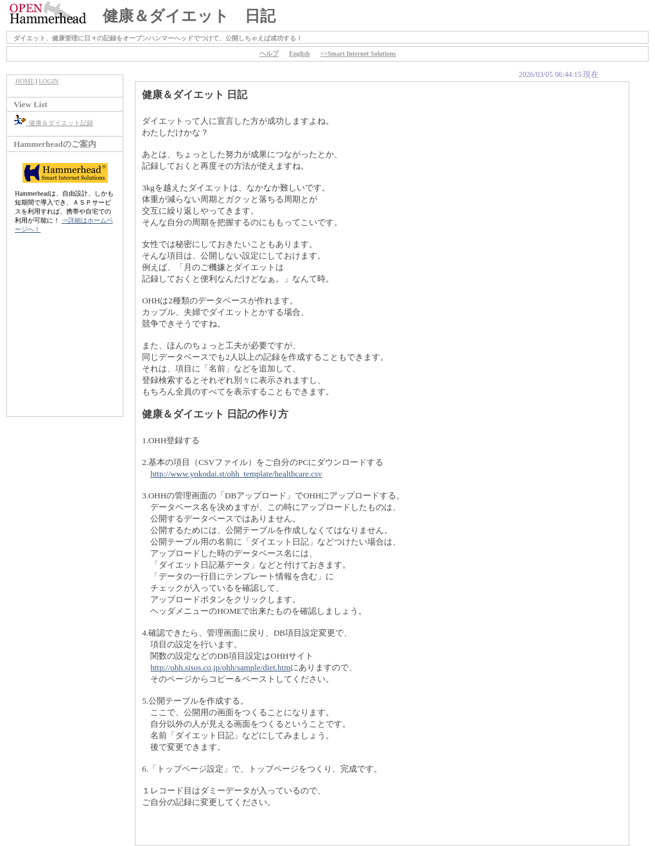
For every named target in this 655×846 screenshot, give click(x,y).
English (299, 53)
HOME (24, 81)
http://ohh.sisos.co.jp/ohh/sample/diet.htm (220, 667)
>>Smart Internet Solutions (358, 53)
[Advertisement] (64, 332)
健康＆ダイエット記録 (53, 122)
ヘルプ (269, 53)
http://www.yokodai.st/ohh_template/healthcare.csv (236, 473)
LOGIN (48, 81)
